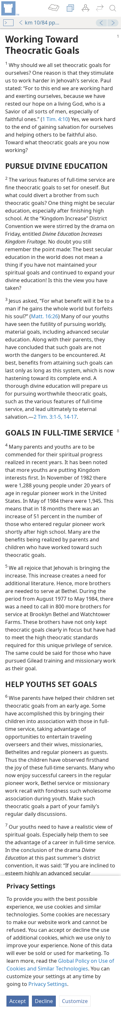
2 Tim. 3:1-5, (48, 416)
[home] (9, 8)
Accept (17, 1001)
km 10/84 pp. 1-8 (39, 22)
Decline (44, 1001)
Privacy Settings (47, 984)
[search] (113, 8)
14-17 (69, 416)
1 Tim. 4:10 (55, 119)
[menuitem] (9, 8)
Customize (75, 1001)
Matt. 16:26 (44, 316)
